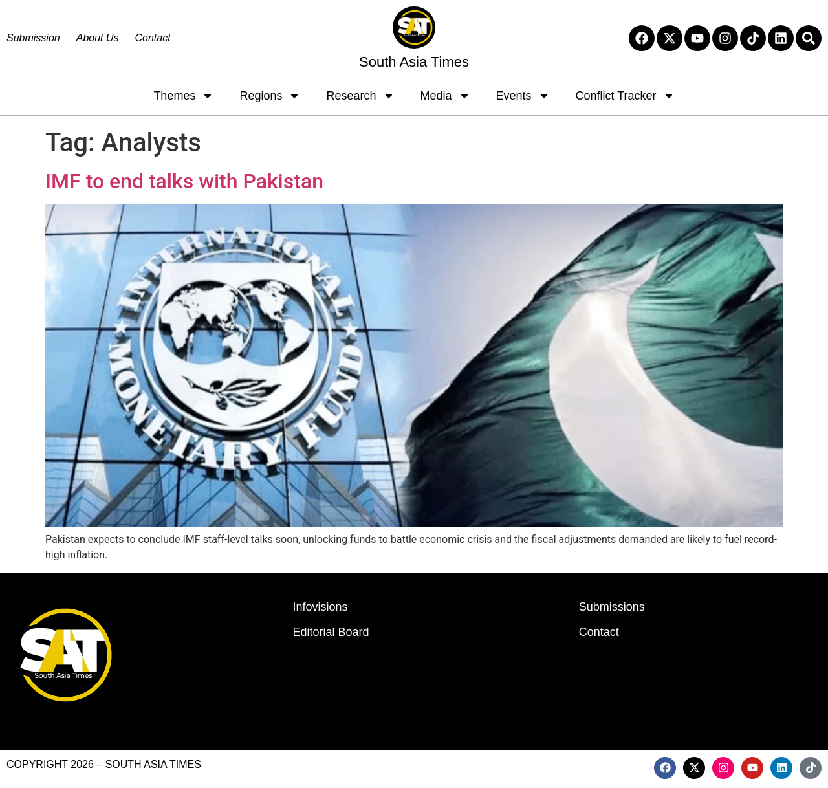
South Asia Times (414, 62)
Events (523, 95)
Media (445, 95)
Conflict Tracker (625, 95)
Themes (183, 95)
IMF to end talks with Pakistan (184, 181)
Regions (269, 95)
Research (360, 95)
